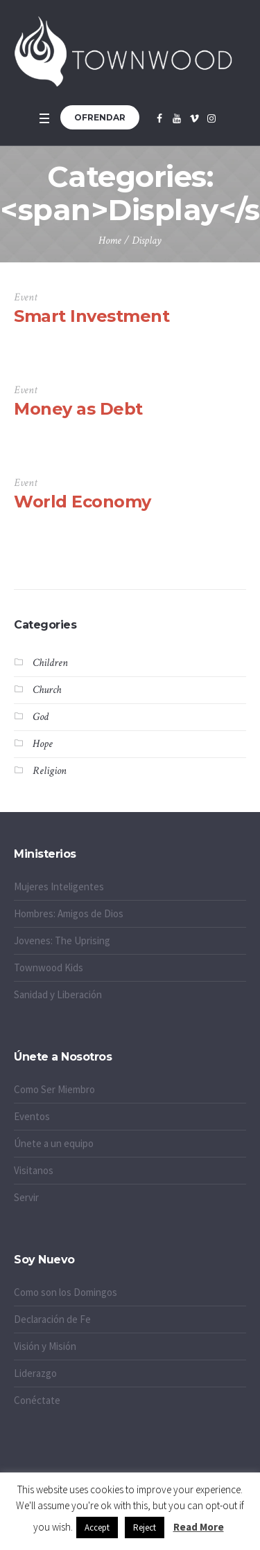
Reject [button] (144, 1527)
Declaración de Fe (52, 1319)
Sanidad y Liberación (58, 994)
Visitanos (33, 1170)
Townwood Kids (48, 967)
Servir (26, 1197)
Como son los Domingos (65, 1292)
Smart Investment (91, 316)
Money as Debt (78, 409)
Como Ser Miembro (54, 1089)
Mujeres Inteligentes (59, 886)
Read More (198, 1526)
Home (109, 240)
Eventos (32, 1116)
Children (50, 663)
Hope (43, 744)
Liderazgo (35, 1373)
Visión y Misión (45, 1346)
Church (47, 690)
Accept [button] (97, 1527)
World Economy (82, 502)
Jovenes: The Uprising (62, 940)
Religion (50, 771)
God (41, 717)
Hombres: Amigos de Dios (68, 913)
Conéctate (37, 1400)
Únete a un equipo (54, 1143)
